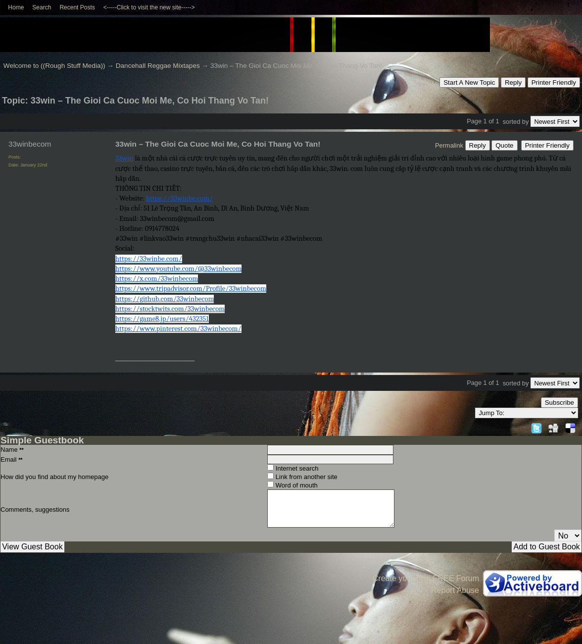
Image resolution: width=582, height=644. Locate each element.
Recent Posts (77, 7)
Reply (513, 82)
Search (41, 7)
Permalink (449, 145)
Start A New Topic (469, 82)
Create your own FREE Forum (426, 578)
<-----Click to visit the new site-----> (149, 7)
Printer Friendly (554, 82)
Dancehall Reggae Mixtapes (158, 65)
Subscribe (559, 402)
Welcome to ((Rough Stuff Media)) (54, 65)
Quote (504, 145)
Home (16, 7)
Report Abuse (455, 590)
